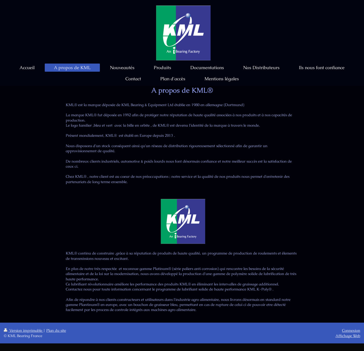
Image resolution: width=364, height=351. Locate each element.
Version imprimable (23, 330)
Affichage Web (347, 335)
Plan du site (56, 330)
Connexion (351, 330)
